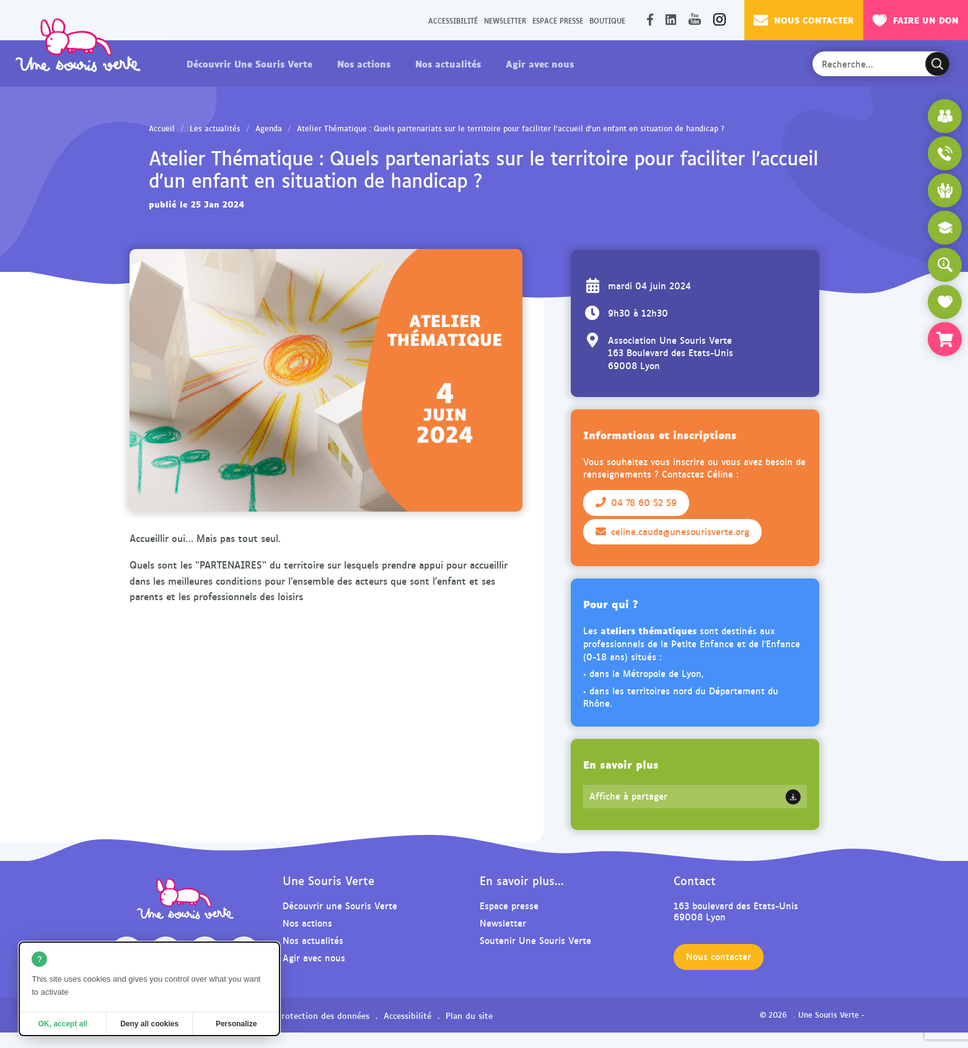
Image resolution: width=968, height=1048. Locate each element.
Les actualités (215, 128)
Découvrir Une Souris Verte (249, 63)
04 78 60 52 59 (636, 502)
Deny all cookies (149, 1024)
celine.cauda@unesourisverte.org (672, 531)
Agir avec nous (540, 63)
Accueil (162, 128)
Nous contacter (804, 19)
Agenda (268, 128)
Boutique (607, 20)
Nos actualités (448, 63)
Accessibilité (453, 20)
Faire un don (916, 19)
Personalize (236, 1024)
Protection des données (322, 1015)
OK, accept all (62, 1024)
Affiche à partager (628, 796)
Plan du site (469, 1015)
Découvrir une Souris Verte (340, 905)
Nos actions (363, 63)
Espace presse (557, 20)
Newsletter (505, 20)
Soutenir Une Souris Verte (535, 940)
